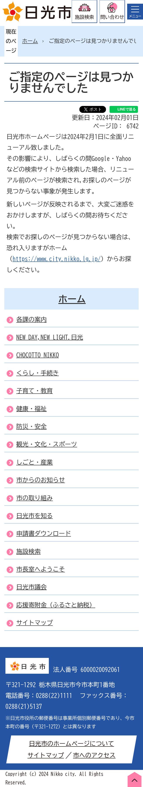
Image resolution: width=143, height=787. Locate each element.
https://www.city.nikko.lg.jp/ (57, 259)
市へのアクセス (94, 755)
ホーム (30, 41)
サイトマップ (46, 755)
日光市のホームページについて (71, 743)
